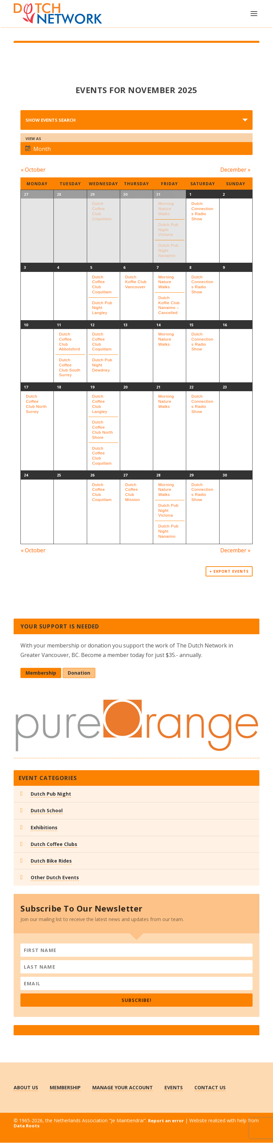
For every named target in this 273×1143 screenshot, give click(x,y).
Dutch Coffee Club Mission (132, 492)
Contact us (210, 1088)
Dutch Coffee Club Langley (100, 403)
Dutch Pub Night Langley (102, 307)
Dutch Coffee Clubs (54, 844)
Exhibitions (44, 828)
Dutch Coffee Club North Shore (102, 429)
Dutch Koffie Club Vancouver (136, 282)
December (236, 169)
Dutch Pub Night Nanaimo (168, 250)
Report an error (166, 1121)
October (32, 169)
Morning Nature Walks (166, 208)
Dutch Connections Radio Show (202, 211)
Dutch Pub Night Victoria (168, 229)
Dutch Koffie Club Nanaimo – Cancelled (169, 305)
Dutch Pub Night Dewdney (102, 365)
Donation (79, 673)
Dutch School (47, 811)
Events (173, 1088)
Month (38, 149)
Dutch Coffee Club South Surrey (69, 367)
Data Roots (26, 1126)
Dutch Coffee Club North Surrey (36, 403)
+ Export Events (229, 571)
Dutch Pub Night (51, 794)
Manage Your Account (122, 1088)
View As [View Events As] (33, 138)
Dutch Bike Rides (51, 861)
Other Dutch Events (55, 878)
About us (26, 1088)
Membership (41, 673)
